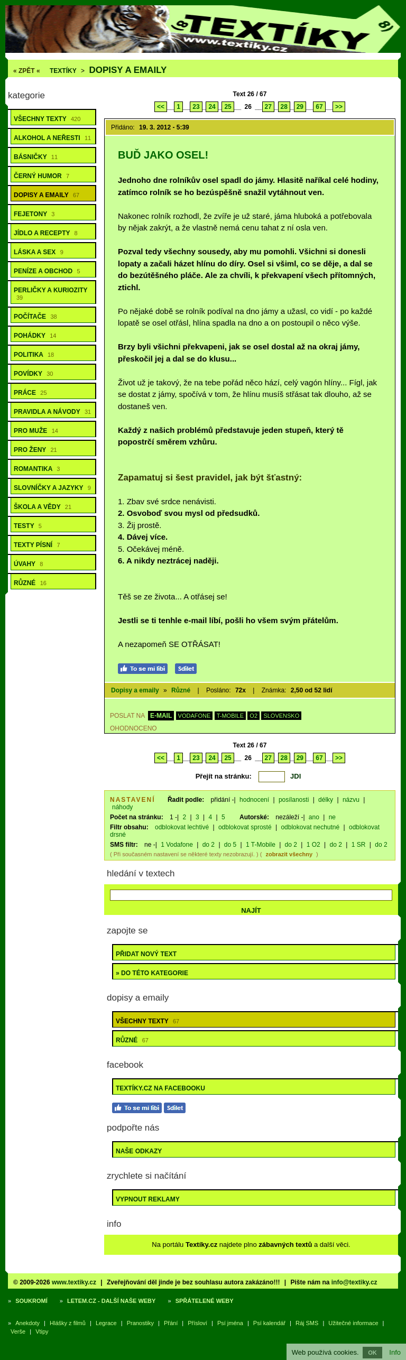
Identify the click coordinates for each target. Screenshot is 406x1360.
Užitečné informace (353, 1323)
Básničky (36, 157)
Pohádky (35, 335)
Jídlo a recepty (46, 233)
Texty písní (37, 545)
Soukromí (31, 1301)
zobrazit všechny (288, 854)
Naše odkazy (139, 1151)
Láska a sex (38, 252)
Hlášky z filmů (68, 1323)
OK (372, 1352)
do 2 (208, 844)
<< (160, 106)
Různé (30, 583)
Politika (34, 354)
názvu (351, 799)
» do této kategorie (152, 973)
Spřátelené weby (205, 1301)
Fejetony (34, 214)
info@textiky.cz (354, 1282)
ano (314, 817)
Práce (30, 392)
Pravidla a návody (52, 411)
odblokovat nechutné (310, 827)
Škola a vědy (42, 507)
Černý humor (41, 176)
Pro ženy (35, 450)
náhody (122, 807)
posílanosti (294, 799)
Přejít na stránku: (224, 776)
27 (268, 106)
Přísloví (197, 1323)
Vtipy (41, 1331)
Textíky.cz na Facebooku (160, 1088)
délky (325, 799)
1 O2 (313, 844)
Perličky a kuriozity (51, 293)
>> (339, 106)
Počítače (35, 316)
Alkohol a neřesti (52, 138)
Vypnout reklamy (148, 1199)
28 (284, 106)
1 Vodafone (177, 844)
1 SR (359, 844)
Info (395, 1352)
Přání (171, 1323)
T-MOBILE (230, 716)
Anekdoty (27, 1323)
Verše (18, 1331)
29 (300, 106)
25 (227, 106)
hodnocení (254, 799)
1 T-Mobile (260, 844)
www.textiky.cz (74, 1282)
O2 (253, 716)
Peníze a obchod (47, 271)
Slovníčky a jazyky (52, 488)
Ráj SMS (307, 1323)
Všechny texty (47, 119)
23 (195, 106)
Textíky (63, 71)
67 (319, 106)
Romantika (37, 469)
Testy (28, 526)
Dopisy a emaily (128, 70)
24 (211, 106)
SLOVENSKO (281, 716)
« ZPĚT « (26, 71)
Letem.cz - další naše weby (111, 1301)
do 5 (230, 844)
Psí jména (230, 1323)
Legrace (106, 1323)
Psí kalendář (269, 1323)
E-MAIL (161, 715)
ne (332, 817)
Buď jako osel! (163, 155)
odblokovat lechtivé (182, 827)
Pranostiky (140, 1323)
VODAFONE (194, 716)
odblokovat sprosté (245, 827)
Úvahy (28, 564)
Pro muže (36, 430)
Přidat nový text (146, 954)
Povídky (33, 373)
